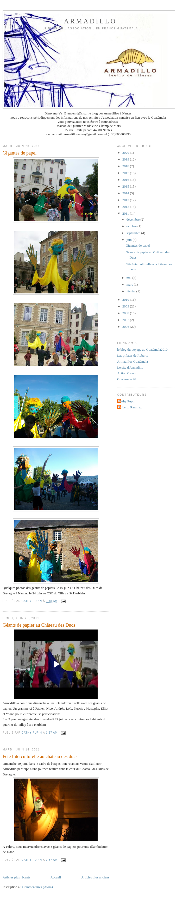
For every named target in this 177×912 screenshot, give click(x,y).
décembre (134, 219)
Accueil (55, 877)
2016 (126, 180)
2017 (126, 173)
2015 (126, 186)
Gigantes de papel (19, 153)
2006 (126, 327)
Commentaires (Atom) (37, 887)
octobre (132, 226)
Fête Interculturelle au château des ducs (40, 756)
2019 (126, 159)
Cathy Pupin (126, 401)
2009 (126, 306)
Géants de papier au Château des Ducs (39, 625)
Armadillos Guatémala (132, 361)
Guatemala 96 (126, 379)
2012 (126, 207)
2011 (126, 213)
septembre (134, 233)
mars (130, 284)
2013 (126, 200)
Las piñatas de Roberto (132, 355)
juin (129, 240)
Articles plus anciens (95, 877)
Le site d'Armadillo (130, 367)
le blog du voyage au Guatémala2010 (142, 349)
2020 (126, 153)
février (131, 291)
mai (129, 278)
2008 (126, 313)
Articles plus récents (16, 877)
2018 (126, 166)
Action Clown (126, 373)
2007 (126, 320)
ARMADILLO (90, 21)
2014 (126, 193)
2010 (126, 299)
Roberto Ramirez (130, 407)
